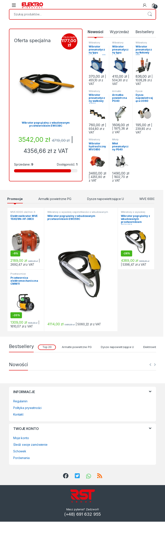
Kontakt (18, 414)
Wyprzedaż (119, 32)
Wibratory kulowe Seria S (97, 44)
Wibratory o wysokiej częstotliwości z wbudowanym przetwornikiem (77, 213)
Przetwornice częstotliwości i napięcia (24, 275)
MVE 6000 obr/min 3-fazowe (23, 213)
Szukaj (150, 14)
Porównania (21, 458)
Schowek (19, 451)
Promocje (15, 199)
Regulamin (20, 401)
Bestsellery (145, 32)
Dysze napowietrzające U (105, 199)
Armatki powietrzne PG (120, 92)
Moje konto (21, 438)
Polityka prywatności (27, 408)
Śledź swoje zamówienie (30, 444)
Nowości (95, 32)
